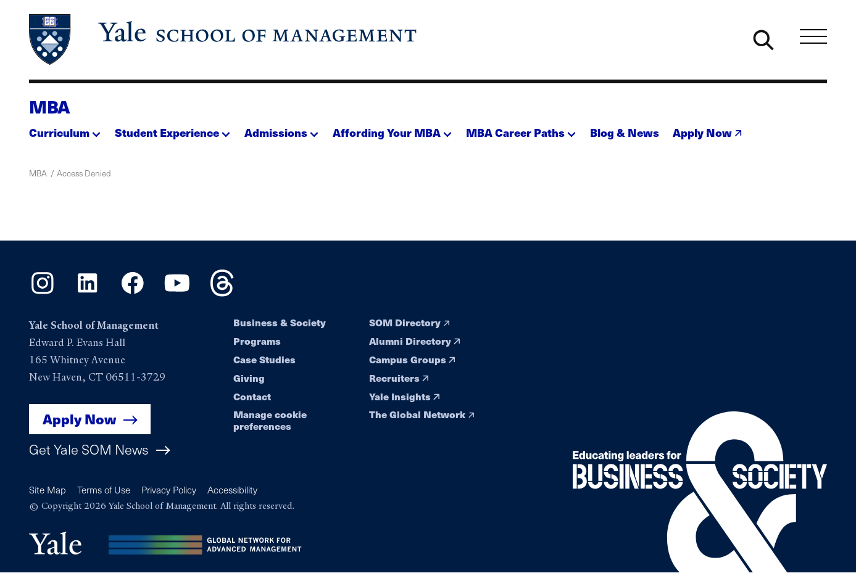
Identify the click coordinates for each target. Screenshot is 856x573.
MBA (49, 106)
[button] (65, 129)
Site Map (47, 489)
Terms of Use (103, 489)
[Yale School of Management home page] (224, 39)
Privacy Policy (168, 489)
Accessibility (232, 489)
